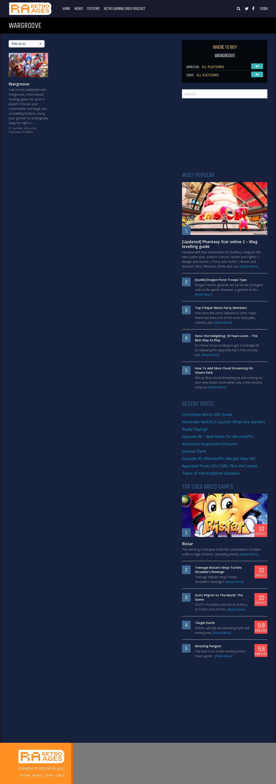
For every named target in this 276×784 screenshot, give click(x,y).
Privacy (37, 775)
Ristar (187, 543)
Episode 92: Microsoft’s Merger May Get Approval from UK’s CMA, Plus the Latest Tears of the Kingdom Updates (220, 466)
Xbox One (30, 128)
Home (66, 8)
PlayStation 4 (16, 132)
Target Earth (205, 623)
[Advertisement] (224, 135)
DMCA (60, 775)
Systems (93, 8)
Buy (257, 66)
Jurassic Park (194, 451)
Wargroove (19, 84)
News (78, 8)
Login (264, 8)
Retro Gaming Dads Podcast (124, 8)
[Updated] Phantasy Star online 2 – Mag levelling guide (219, 244)
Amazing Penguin (208, 646)
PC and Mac (16, 128)
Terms (48, 775)
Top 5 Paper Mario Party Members (221, 308)
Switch (29, 132)
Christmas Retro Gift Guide (207, 414)
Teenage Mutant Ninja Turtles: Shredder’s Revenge (218, 569)
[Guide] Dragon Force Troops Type (221, 280)
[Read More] (249, 266)
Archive (25, 775)
